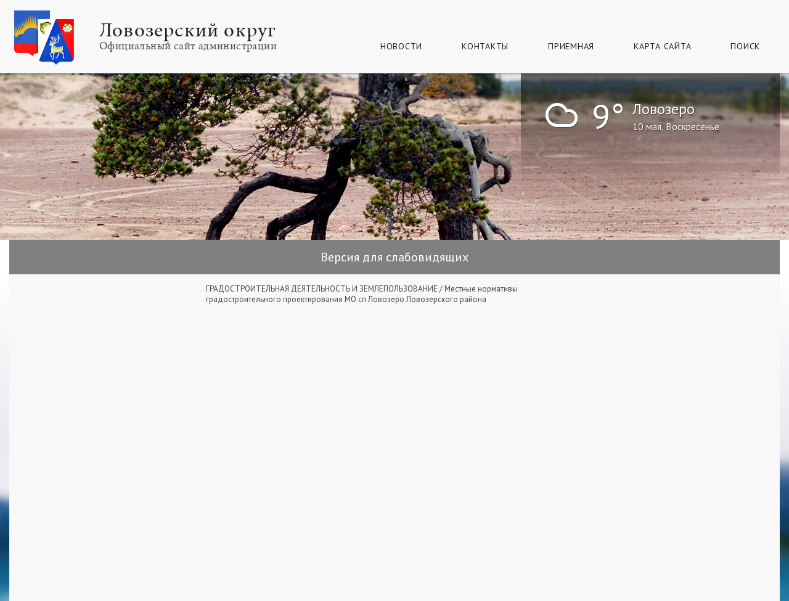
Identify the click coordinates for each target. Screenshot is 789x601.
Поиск (745, 46)
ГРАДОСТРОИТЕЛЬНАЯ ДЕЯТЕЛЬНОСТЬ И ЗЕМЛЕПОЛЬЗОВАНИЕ (322, 289)
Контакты (485, 46)
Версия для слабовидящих (394, 257)
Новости (401, 46)
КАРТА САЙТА (662, 46)
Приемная (571, 46)
